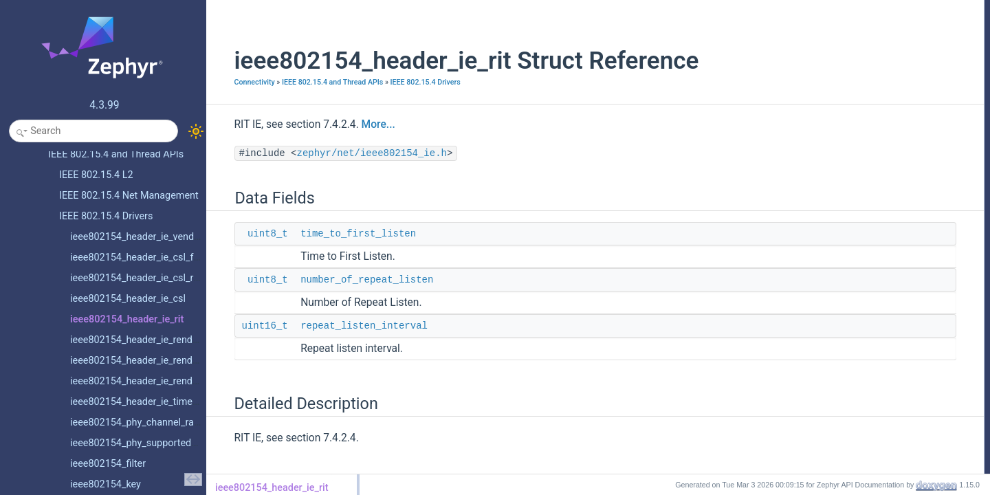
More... (361, 124)
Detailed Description (842, 68)
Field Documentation (843, 83)
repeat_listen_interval (347, 325)
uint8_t (250, 233)
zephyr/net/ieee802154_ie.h (355, 153)
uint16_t (248, 325)
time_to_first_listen (341, 233)
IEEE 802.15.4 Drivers (408, 82)
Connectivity (237, 82)
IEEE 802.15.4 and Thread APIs (315, 82)
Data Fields (826, 7)
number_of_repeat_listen (350, 279)
